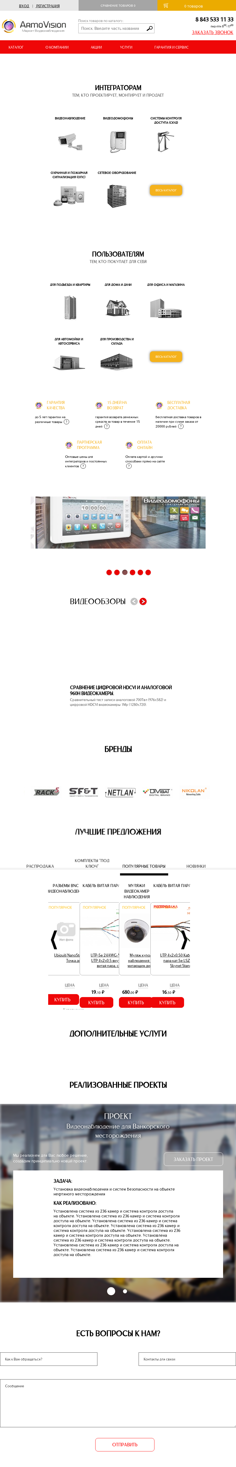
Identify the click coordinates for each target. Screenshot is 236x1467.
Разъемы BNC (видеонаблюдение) (65, 888)
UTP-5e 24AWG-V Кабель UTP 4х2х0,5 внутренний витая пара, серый (112, 960)
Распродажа (166, 906)
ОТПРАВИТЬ (125, 1445)
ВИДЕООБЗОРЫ (75, 61)
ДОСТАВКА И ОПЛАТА (26, 61)
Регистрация (48, 6)
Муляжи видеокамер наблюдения (137, 891)
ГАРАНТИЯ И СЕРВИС (171, 47)
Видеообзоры (98, 601)
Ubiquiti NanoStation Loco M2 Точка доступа (78, 958)
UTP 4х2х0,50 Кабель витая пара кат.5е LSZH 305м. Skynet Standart (183, 960)
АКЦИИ (96, 47)
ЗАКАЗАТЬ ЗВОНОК (212, 32)
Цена (70, 985)
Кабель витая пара (101, 885)
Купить (62, 1000)
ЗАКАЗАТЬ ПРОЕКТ (193, 1159)
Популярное (60, 907)
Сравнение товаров (118, 6)
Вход (24, 6)
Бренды (118, 749)
